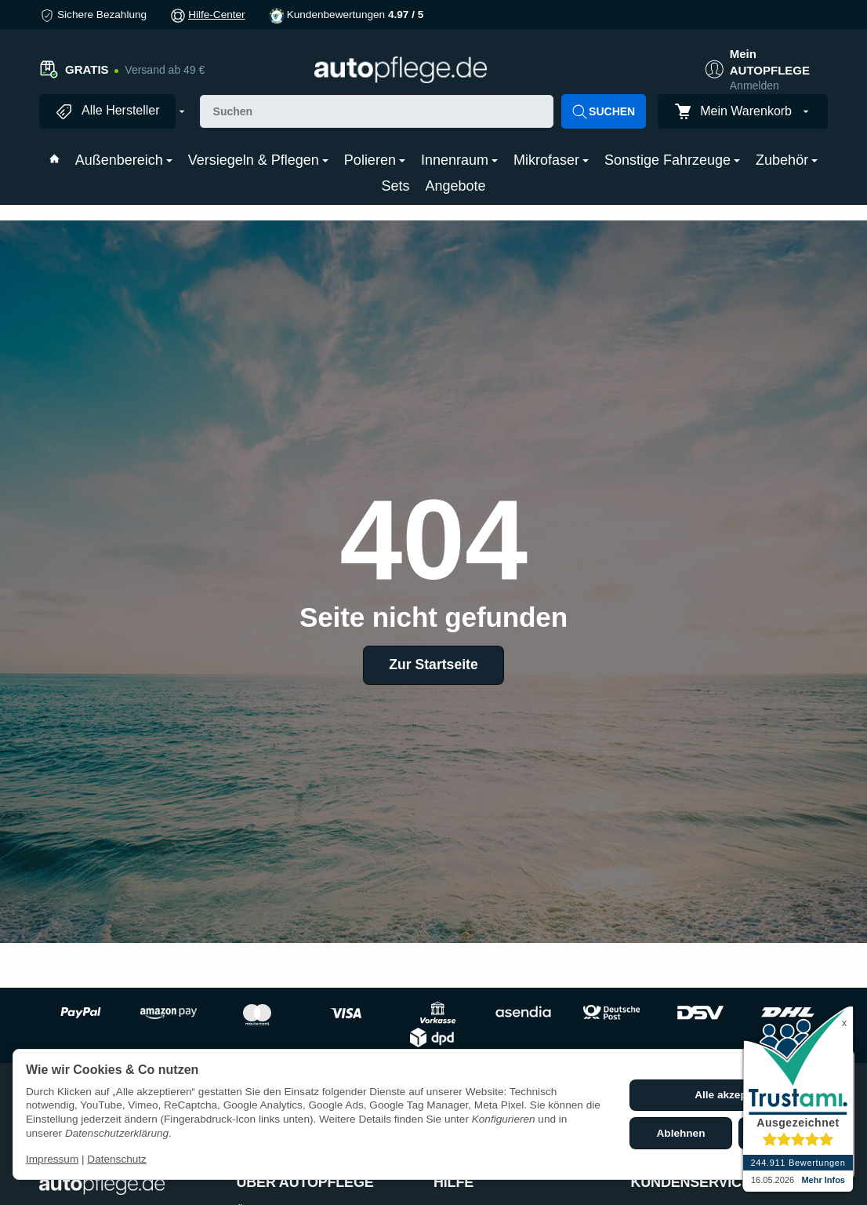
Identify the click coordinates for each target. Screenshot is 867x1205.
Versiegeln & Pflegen (258, 160)
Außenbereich (123, 160)
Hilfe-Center (216, 14)
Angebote (455, 186)
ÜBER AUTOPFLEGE (305, 1182)
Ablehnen (681, 1133)
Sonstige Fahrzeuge (672, 160)
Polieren (374, 160)
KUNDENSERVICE (691, 1182)
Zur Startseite (433, 664)
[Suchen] (377, 111)
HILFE (453, 1182)
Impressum (52, 1159)
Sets (395, 186)
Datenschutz (117, 1159)
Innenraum (459, 160)
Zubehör (787, 160)
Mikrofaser (551, 160)
